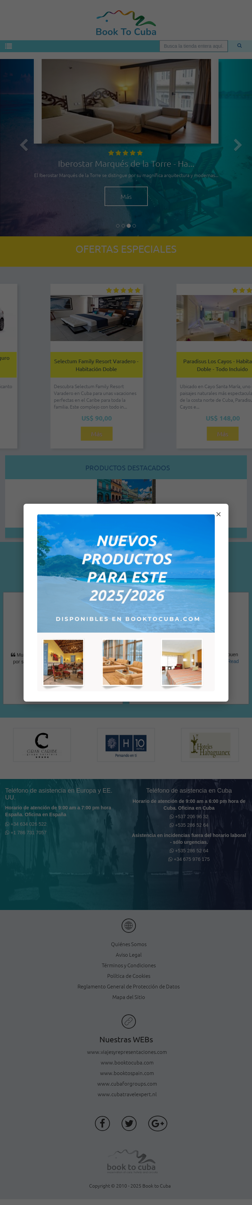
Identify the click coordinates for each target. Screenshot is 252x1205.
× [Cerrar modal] (218, 514)
